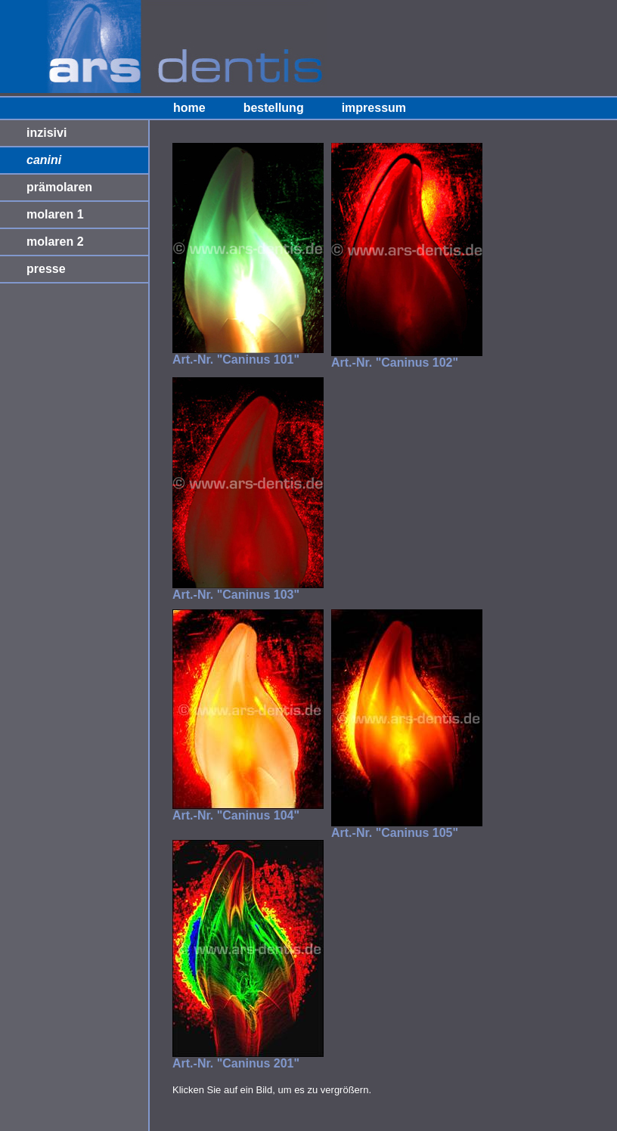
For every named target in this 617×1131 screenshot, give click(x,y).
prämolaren (59, 187)
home (189, 107)
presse (46, 268)
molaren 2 (55, 241)
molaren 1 (55, 214)
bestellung (273, 107)
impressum (374, 107)
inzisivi (46, 132)
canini (43, 159)
